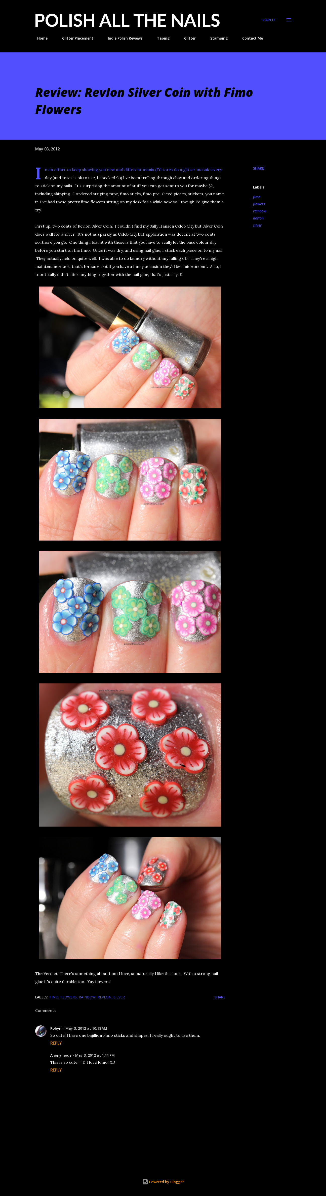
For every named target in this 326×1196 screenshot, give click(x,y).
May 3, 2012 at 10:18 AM (86, 1028)
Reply (56, 1043)
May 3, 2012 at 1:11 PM (95, 1055)
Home (39, 38)
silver (257, 225)
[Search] (268, 20)
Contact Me (249, 38)
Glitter (187, 38)
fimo (256, 197)
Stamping (216, 38)
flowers (259, 204)
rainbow (259, 211)
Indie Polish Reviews (122, 38)
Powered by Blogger (163, 1181)
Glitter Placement (74, 38)
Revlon (258, 218)
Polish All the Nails (127, 19)
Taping (160, 38)
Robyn (55, 1028)
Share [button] (258, 168)
